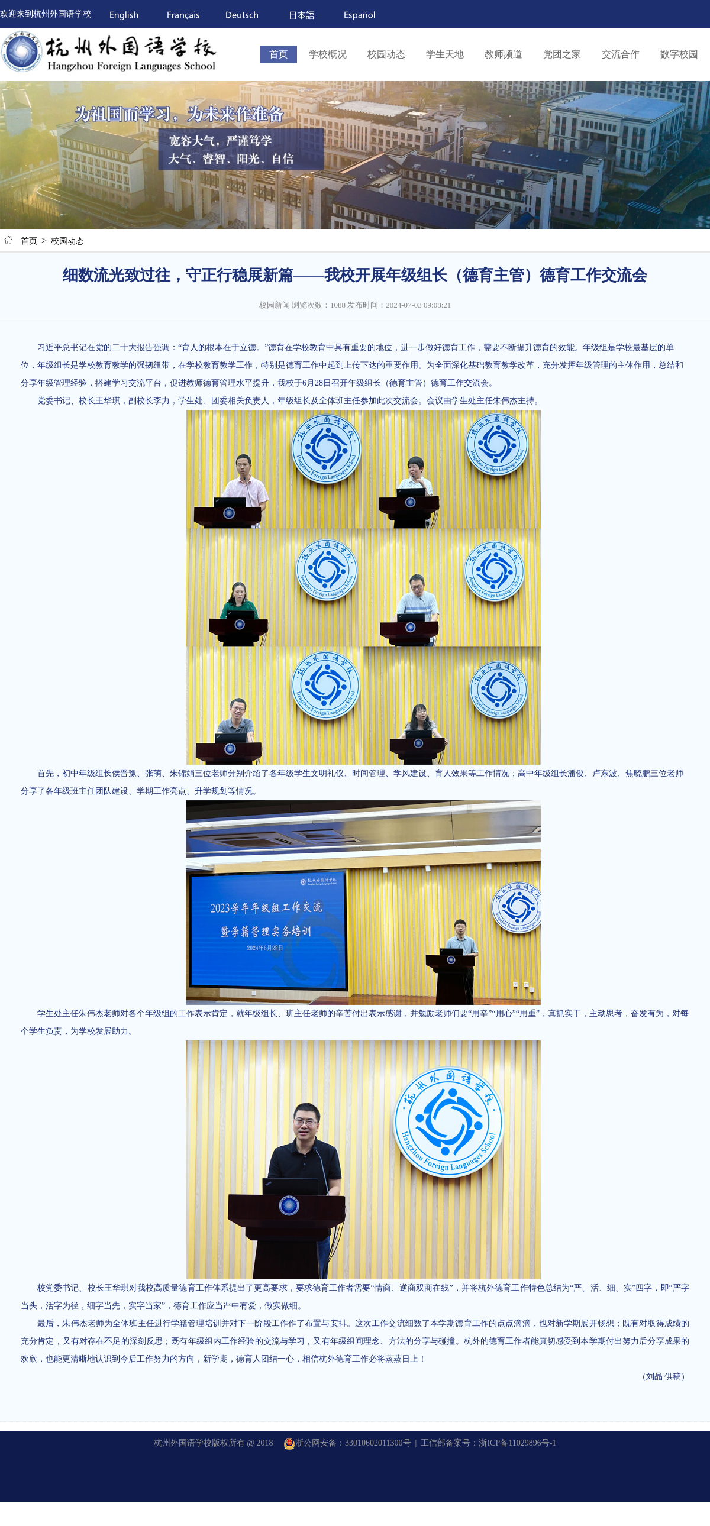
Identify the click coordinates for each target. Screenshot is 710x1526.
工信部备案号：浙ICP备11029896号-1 (488, 1442)
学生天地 (445, 54)
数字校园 (679, 54)
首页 (278, 54)
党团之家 (562, 54)
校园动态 (386, 54)
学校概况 (328, 54)
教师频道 (503, 54)
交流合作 (621, 54)
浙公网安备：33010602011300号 (347, 1442)
